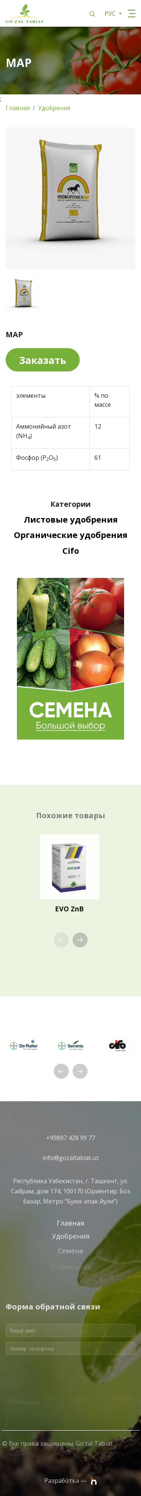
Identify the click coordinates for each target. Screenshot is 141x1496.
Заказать (42, 360)
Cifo (70, 550)
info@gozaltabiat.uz (70, 1164)
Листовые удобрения (71, 519)
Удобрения (54, 108)
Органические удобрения (70, 535)
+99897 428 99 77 (70, 1144)
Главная (18, 108)
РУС (111, 13)
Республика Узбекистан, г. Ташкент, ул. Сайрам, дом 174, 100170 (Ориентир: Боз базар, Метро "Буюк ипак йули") (70, 1209)
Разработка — (70, 1481)
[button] (80, 939)
